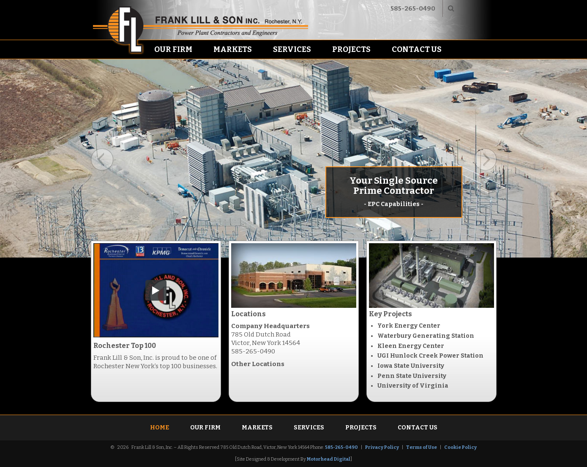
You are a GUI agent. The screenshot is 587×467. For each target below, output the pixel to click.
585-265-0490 (412, 8)
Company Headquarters (270, 326)
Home (159, 427)
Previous (102, 160)
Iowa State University (410, 365)
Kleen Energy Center (410, 346)
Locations (248, 314)
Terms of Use (421, 447)
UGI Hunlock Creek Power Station (430, 355)
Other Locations (257, 364)
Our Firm (173, 49)
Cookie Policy (460, 447)
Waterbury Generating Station (425, 335)
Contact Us (417, 49)
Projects (351, 49)
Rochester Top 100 (124, 346)
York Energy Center (408, 325)
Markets (232, 49)
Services (292, 49)
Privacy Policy (382, 447)
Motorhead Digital (328, 459)
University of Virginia (412, 385)
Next (485, 160)
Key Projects (390, 314)
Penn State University (411, 376)
